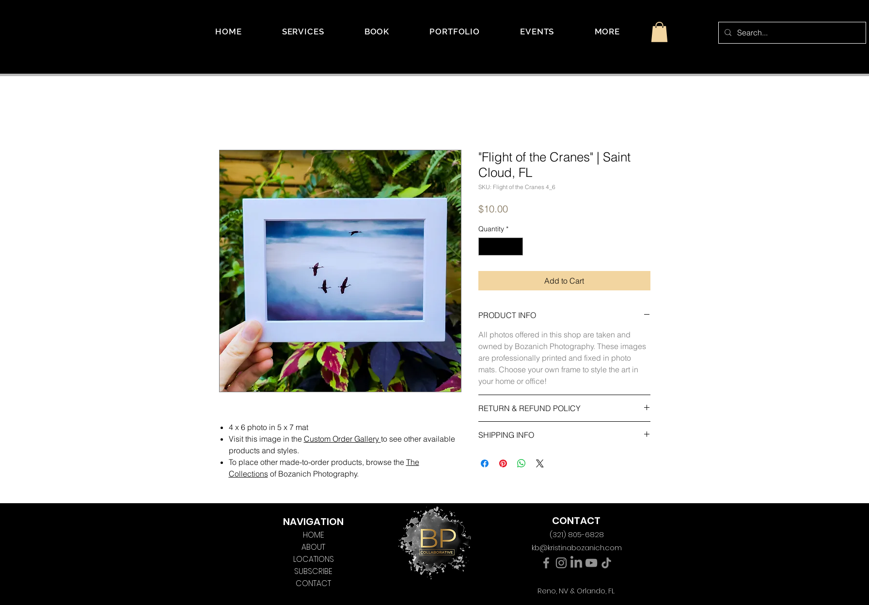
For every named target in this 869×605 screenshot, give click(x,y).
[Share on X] (540, 463)
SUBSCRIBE (313, 571)
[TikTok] (606, 563)
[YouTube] (591, 563)
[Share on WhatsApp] (521, 463)
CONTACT (313, 583)
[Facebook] (546, 563)
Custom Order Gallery (341, 439)
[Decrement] (486, 246)
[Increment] (515, 246)
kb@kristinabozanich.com (577, 547)
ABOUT (313, 547)
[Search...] (791, 32)
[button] (607, 31)
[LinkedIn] (576, 563)
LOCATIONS (313, 559)
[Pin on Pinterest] (503, 463)
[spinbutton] (500, 246)
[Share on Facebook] (484, 463)
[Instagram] (561, 563)
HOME (313, 535)
